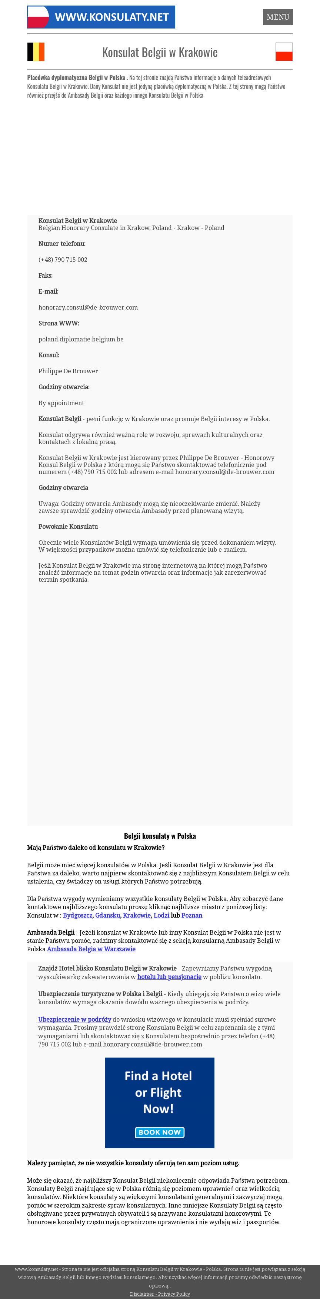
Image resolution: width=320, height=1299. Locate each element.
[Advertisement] (160, 154)
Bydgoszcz (77, 915)
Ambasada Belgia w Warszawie (91, 949)
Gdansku (107, 915)
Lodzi (161, 915)
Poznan (191, 915)
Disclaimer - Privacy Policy (160, 1294)
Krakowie (137, 915)
